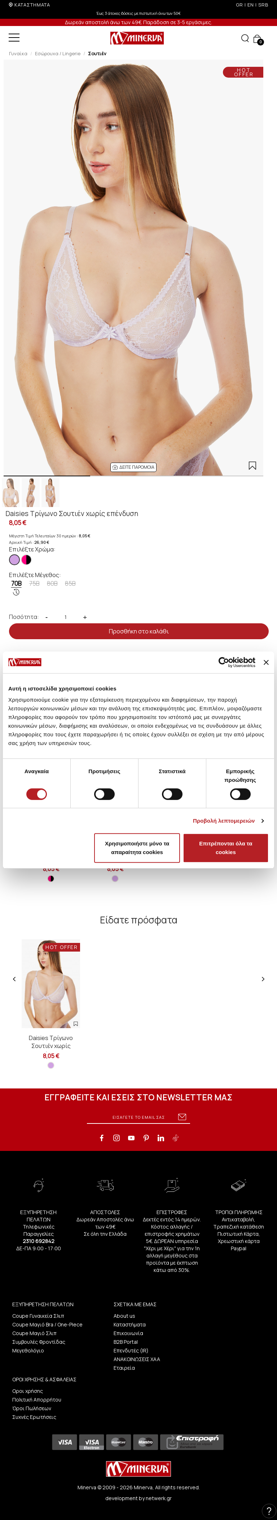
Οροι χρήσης (27, 1390)
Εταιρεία (124, 1367)
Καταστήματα (130, 1324)
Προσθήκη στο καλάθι (139, 631)
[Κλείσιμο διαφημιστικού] (266, 662)
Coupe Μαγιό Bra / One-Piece (47, 1324)
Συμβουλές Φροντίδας (38, 1341)
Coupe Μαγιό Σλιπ (34, 1333)
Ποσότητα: (24, 617)
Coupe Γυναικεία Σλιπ (38, 1315)
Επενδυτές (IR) (131, 1350)
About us (124, 1315)
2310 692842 (38, 1241)
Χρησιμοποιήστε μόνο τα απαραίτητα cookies (137, 847)
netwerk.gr (159, 1498)
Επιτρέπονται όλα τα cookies (225, 847)
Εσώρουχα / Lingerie (57, 53)
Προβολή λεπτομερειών (224, 821)
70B (16, 587)
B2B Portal (126, 1341)
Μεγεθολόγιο (28, 1350)
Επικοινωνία (128, 1333)
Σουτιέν (97, 53)
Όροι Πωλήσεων (31, 1408)
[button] (133, 467)
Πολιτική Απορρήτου (36, 1399)
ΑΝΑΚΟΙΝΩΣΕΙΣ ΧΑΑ (137, 1359)
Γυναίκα (18, 53)
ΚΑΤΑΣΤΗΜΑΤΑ (32, 4)
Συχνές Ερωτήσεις (34, 1416)
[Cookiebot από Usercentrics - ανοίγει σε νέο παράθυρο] (223, 662)
